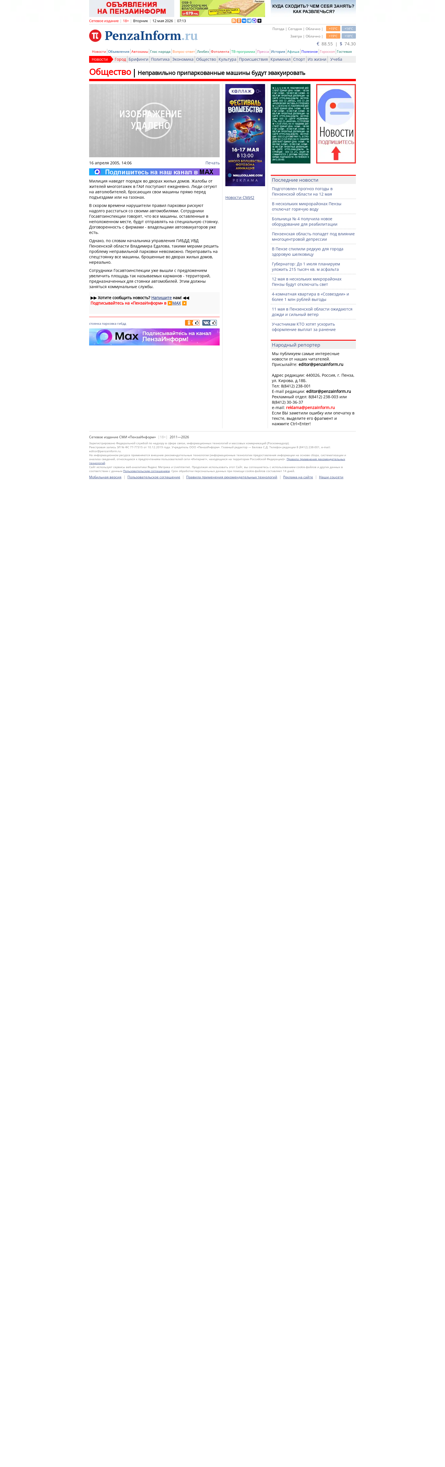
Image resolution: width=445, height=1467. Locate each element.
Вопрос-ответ (184, 51)
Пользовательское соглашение (153, 477)
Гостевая (344, 51)
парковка (109, 323)
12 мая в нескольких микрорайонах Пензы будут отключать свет (306, 281)
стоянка (95, 323)
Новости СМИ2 (239, 197)
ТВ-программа (243, 51)
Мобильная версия (105, 477)
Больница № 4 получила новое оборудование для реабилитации (304, 221)
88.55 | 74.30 (336, 44)
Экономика (183, 59)
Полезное (309, 51)
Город (120, 59)
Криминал (280, 59)
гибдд (121, 323)
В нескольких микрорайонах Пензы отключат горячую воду (306, 206)
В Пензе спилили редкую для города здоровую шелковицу (307, 251)
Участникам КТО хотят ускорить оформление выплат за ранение (304, 326)
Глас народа (160, 51)
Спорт (299, 59)
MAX (176, 303)
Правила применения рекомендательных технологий (231, 477)
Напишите (161, 297)
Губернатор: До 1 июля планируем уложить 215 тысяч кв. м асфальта (306, 266)
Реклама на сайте (298, 477)
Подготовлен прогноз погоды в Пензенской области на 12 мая (302, 191)
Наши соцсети (331, 477)
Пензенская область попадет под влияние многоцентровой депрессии (313, 236)
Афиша (293, 51)
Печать (212, 162)
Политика (160, 59)
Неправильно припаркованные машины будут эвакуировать (221, 73)
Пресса (263, 51)
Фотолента (220, 51)
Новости (99, 51)
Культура (227, 59)
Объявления (118, 51)
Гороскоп (327, 51)
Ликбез (203, 51)
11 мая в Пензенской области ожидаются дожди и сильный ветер (312, 311)
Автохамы (139, 51)
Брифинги (138, 59)
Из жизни (317, 59)
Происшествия (253, 59)
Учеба (336, 59)
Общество (206, 59)
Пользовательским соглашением (146, 471)
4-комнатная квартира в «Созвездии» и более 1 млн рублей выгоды (310, 296)
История (278, 51)
